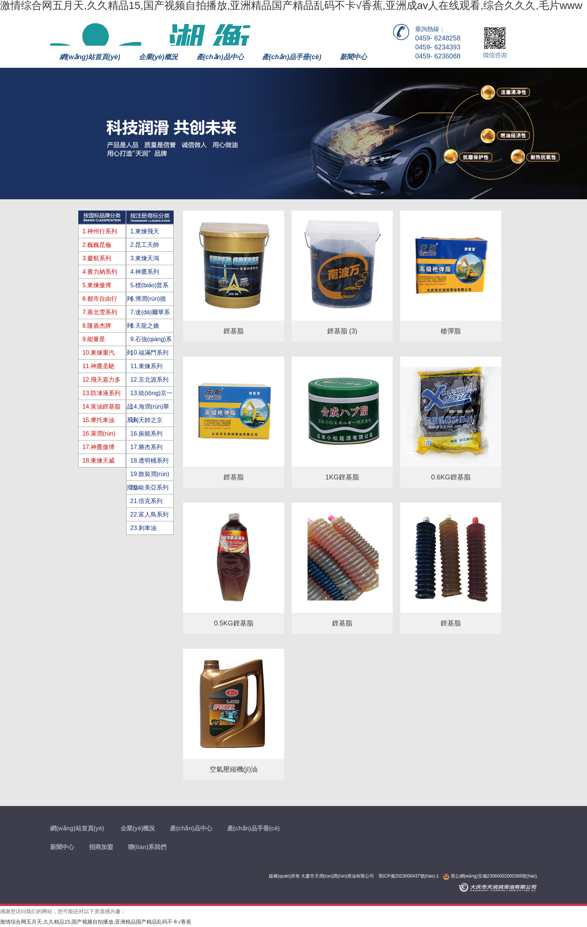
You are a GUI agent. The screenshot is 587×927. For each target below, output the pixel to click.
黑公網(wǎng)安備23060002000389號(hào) (490, 876)
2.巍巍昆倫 (96, 245)
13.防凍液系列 (101, 393)
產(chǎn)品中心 (220, 57)
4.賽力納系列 (99, 272)
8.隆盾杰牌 (96, 325)
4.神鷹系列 (144, 272)
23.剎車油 (143, 528)
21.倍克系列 (146, 501)
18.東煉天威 (98, 460)
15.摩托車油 (98, 420)
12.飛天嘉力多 (101, 379)
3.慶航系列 (96, 258)
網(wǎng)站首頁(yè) (90, 57)
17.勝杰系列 (146, 447)
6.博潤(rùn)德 (148, 299)
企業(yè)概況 (158, 57)
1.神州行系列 (99, 231)
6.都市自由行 (99, 299)
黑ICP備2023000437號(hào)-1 (408, 876)
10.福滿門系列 (149, 352)
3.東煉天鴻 (144, 258)
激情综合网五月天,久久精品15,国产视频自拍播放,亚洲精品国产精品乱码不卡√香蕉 (95, 922)
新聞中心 (353, 57)
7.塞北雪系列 (99, 312)
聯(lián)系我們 (147, 847)
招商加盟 (101, 847)
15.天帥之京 (146, 420)
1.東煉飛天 (144, 231)
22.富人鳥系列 (149, 514)
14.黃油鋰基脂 (101, 406)
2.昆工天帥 (144, 245)
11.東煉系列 (146, 366)
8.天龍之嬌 (144, 325)
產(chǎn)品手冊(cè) (291, 57)
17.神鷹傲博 (98, 447)
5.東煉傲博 (96, 285)
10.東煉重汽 (98, 352)
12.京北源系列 (149, 379)
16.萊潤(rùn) (98, 433)
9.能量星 (93, 339)
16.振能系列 (146, 433)
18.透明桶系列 (149, 460)
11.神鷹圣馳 (98, 366)
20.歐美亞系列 (149, 487)
